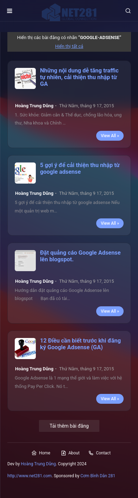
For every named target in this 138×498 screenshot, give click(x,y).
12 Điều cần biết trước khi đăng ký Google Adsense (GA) (80, 344)
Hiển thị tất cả (69, 46)
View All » (110, 135)
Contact (99, 453)
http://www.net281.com (29, 475)
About (70, 453)
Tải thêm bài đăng (69, 426)
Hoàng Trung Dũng (34, 105)
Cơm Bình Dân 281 (97, 475)
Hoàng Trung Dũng (38, 463)
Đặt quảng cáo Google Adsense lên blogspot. (80, 256)
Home (40, 453)
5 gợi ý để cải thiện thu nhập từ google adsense (80, 168)
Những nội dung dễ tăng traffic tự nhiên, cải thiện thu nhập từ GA (79, 77)
